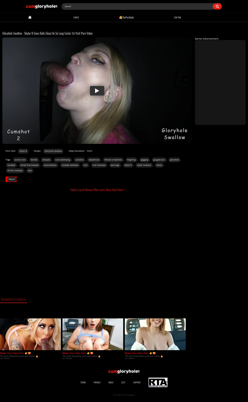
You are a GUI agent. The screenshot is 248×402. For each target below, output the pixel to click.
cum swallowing (62, 159)
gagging (144, 159)
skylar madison (144, 165)
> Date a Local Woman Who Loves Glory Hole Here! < (97, 189)
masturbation (50, 165)
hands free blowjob (29, 165)
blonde (34, 159)
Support (137, 382)
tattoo (159, 165)
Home (30, 17)
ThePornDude (126, 17)
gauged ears (159, 159)
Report (12, 179)
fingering (131, 159)
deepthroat (94, 159)
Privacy (97, 382)
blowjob (46, 159)
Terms (83, 382)
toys (30, 170)
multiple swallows (70, 165)
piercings (115, 165)
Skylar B (23, 151)
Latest (76, 17)
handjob (11, 165)
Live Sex (177, 17)
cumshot (79, 159)
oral (85, 165)
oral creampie (99, 165)
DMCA (110, 382)
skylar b (128, 165)
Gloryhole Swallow (53, 151)
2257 (123, 382)
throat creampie (15, 170)
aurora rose (20, 159)
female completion (113, 159)
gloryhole (174, 159)
